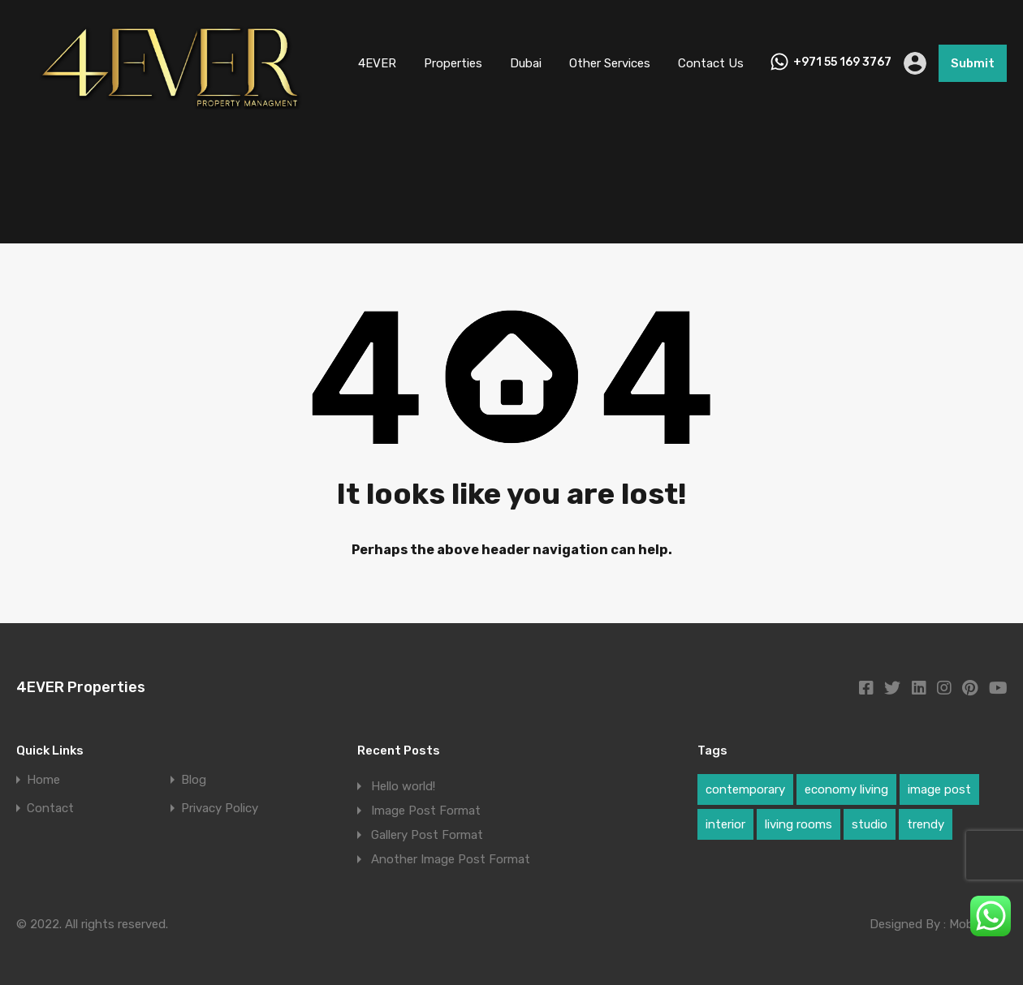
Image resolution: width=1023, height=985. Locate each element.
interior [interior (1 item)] (725, 824)
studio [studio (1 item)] (869, 824)
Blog (193, 780)
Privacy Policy (219, 808)
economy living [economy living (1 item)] (846, 789)
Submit (973, 63)
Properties (453, 63)
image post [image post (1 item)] (939, 789)
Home (43, 780)
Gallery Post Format (427, 835)
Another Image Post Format (450, 859)
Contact (50, 808)
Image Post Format (426, 810)
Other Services (609, 63)
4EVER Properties (80, 687)
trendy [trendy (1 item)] (925, 824)
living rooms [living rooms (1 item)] (798, 824)
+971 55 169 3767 (842, 62)
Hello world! (403, 786)
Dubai (526, 63)
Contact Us (711, 63)
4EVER (377, 63)
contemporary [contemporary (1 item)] (745, 789)
